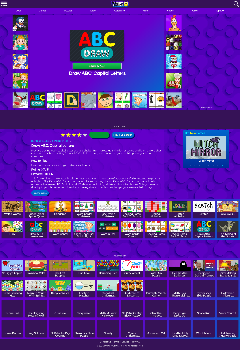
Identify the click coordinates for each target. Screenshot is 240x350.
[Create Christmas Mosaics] (132, 328)
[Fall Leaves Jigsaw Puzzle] (227, 328)
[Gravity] (108, 328)
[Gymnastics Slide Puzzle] (203, 288)
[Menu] (4, 4)
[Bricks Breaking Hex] (12, 288)
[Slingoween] (84, 308)
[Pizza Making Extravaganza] (227, 268)
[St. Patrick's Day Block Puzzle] (132, 308)
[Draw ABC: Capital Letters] (203, 229)
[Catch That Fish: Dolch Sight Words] (84, 229)
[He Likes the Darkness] (180, 268)
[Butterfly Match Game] (156, 288)
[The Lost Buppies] (60, 268)
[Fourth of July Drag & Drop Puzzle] (180, 328)
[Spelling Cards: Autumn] (156, 229)
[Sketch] (203, 209)
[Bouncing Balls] (108, 268)
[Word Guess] (108, 229)
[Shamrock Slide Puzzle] (84, 328)
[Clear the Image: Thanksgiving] (156, 308)
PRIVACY (135, 342)
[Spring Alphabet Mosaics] (156, 209)
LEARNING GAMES (40, 141)
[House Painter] (12, 328)
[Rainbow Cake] (36, 268)
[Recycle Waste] (60, 288)
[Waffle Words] (12, 209)
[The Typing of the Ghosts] (227, 229)
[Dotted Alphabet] (180, 209)
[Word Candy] (60, 229)
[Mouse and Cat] (156, 328)
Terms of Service (121, 342)
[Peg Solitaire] (36, 328)
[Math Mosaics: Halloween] (108, 308)
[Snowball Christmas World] (108, 288)
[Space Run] (203, 308)
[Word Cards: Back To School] (180, 229)
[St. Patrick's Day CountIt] (60, 328)
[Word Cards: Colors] (132, 229)
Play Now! (97, 66)
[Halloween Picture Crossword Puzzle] (227, 288)
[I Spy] (12, 229)
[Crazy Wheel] (132, 268)
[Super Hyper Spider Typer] (36, 209)
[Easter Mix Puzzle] (156, 268)
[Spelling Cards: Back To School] (132, 209)
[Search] (236, 4)
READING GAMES (60, 141)
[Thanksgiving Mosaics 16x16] (36, 308)
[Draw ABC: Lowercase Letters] (36, 229)
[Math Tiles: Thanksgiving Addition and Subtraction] (180, 288)
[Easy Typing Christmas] (108, 209)
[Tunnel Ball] (12, 308)
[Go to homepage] (120, 4)
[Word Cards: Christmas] (84, 209)
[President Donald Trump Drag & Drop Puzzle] (203, 268)
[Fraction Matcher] (84, 288)
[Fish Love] (84, 268)
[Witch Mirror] (203, 328)
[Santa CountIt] (227, 308)
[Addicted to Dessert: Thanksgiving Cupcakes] (132, 288)
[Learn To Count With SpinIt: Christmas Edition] (36, 288)
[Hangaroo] (60, 209)
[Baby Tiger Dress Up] (180, 308)
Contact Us (105, 342)
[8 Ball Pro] (60, 308)
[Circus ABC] (227, 209)
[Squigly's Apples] (12, 268)
